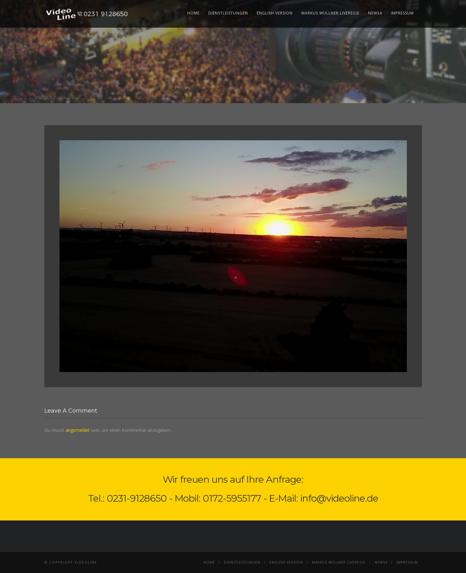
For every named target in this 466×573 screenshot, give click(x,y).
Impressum (402, 13)
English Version (275, 13)
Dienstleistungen (228, 13)
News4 (375, 13)
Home (193, 13)
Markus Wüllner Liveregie (330, 13)
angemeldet (77, 430)
